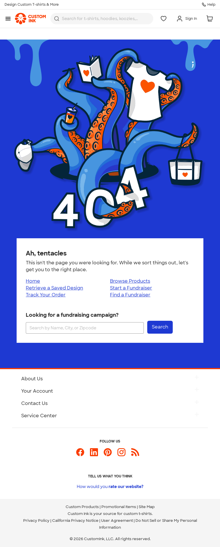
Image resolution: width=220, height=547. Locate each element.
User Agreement (117, 520)
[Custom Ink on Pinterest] (108, 455)
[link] (30, 18)
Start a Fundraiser (131, 288)
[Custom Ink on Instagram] (121, 455)
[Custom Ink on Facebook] (80, 455)
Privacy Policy (36, 520)
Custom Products (82, 506)
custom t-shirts (137, 513)
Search (160, 327)
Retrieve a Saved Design (54, 288)
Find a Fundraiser (130, 295)
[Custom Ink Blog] (135, 455)
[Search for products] (100, 19)
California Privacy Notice (75, 520)
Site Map (147, 506)
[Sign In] (186, 18)
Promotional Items (118, 506)
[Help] (208, 4)
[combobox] (101, 18)
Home (33, 281)
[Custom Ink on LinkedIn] (94, 455)
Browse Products (130, 281)
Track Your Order (46, 295)
